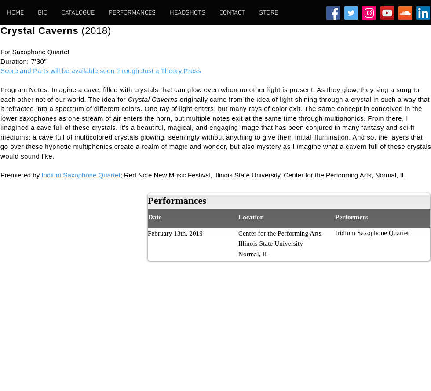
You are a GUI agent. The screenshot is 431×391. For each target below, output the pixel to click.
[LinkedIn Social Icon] (423, 13)
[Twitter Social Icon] (351, 13)
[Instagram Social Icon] (369, 13)
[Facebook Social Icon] (333, 13)
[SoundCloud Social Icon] (405, 13)
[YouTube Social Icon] (387, 13)
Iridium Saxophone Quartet (80, 175)
